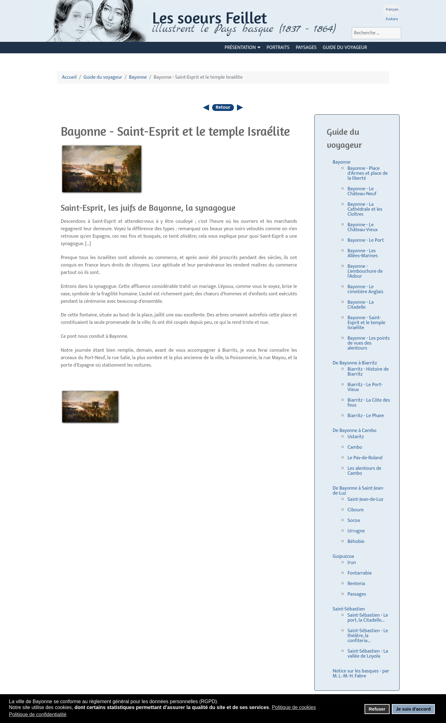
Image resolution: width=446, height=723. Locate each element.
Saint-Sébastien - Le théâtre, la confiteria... (368, 636)
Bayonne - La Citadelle (361, 304)
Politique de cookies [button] (294, 707)
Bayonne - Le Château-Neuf (362, 191)
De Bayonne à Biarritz (355, 363)
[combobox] (376, 33)
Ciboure (356, 510)
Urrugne (356, 531)
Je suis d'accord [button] (413, 709)
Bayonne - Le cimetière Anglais (365, 289)
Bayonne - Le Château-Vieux (363, 227)
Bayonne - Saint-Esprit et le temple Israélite (366, 323)
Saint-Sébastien (349, 609)
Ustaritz (356, 437)
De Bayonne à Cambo (354, 430)
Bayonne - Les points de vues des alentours (369, 343)
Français (392, 9)
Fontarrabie (360, 573)
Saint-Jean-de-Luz (365, 499)
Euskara (392, 19)
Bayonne (342, 162)
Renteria (356, 584)
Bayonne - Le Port (366, 240)
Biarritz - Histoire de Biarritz (368, 371)
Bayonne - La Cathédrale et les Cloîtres (365, 209)
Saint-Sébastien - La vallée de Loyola (368, 653)
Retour (223, 107)
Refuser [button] (377, 709)
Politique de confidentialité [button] (38, 714)
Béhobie (356, 541)
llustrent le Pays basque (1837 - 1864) (245, 29)
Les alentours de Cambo (364, 471)
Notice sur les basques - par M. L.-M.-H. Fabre (361, 673)
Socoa (354, 520)
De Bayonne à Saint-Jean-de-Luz (358, 490)
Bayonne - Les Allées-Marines (363, 253)
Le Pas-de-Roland (365, 458)
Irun (352, 562)
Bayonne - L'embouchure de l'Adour (365, 271)
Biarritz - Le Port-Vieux (365, 387)
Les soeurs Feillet (209, 17)
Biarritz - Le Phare (366, 416)
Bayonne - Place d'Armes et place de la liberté (368, 173)
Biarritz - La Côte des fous (369, 402)
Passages (357, 594)
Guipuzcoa (343, 556)
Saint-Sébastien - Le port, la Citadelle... (368, 617)
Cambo (355, 447)
